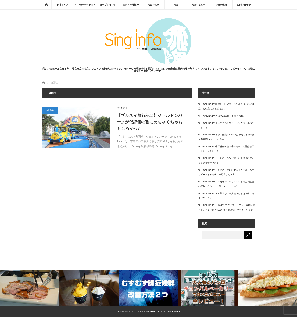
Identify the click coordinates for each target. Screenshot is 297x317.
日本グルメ (62, 4)
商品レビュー (198, 4)
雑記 (176, 4)
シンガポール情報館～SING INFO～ (146, 311)
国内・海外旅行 (131, 4)
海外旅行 (50, 110)
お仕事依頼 (221, 4)
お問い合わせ (244, 4)
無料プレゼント (108, 4)
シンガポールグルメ (85, 4)
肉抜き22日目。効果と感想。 (230, 115)
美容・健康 (153, 4)
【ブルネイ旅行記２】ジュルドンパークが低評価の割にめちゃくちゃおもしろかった (150, 121)
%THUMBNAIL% (207, 104)
